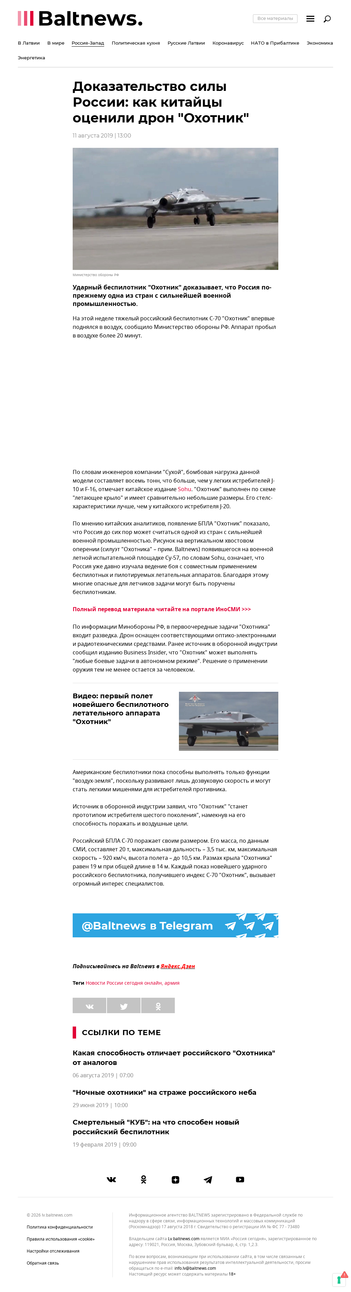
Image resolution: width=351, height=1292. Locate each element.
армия (172, 983)
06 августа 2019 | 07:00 (103, 1075)
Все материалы (275, 18)
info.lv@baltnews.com (195, 1268)
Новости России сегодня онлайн (124, 983)
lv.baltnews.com (183, 1239)
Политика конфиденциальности (60, 1227)
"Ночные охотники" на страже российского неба (164, 1092)
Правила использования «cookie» (61, 1239)
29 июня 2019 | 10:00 (100, 1105)
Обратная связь (43, 1263)
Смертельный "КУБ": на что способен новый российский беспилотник (156, 1127)
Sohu (184, 489)
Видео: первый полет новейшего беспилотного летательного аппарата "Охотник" (121, 709)
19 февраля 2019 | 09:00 (104, 1145)
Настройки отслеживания (53, 1251)
